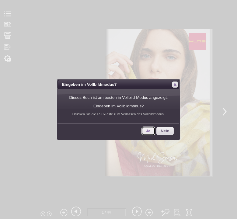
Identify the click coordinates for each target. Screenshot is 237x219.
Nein (165, 131)
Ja (148, 131)
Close (174, 84)
